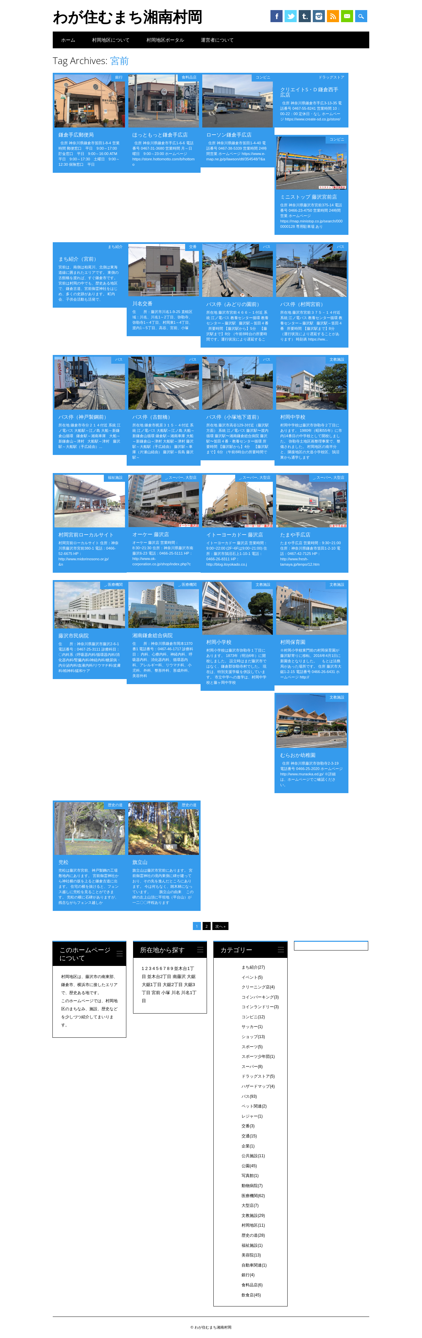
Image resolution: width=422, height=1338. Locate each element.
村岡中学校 (292, 416)
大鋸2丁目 (172, 984)
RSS (333, 16)
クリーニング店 (258, 987)
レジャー (252, 1116)
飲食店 (251, 1295)
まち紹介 (115, 246)
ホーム (68, 40)
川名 (175, 992)
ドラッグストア (331, 77)
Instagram (319, 16)
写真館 (250, 1175)
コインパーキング (260, 997)
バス (266, 246)
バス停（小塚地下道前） (234, 416)
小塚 (165, 992)
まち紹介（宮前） (78, 258)
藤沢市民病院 (73, 635)
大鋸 (191, 976)
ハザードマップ (258, 1086)
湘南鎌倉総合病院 (152, 635)
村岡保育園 (292, 641)
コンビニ (263, 77)
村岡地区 (253, 1225)
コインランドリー (260, 1007)
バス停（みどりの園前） (234, 304)
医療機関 (115, 584)
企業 (248, 1146)
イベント (252, 977)
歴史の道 (115, 804)
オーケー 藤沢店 (150, 534)
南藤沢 (179, 976)
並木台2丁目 (159, 976)
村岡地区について (111, 40)
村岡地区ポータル (165, 40)
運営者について (217, 40)
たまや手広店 (295, 534)
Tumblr (305, 16)
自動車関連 (254, 1265)
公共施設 (253, 1155)
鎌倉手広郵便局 (76, 134)
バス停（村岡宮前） (303, 304)
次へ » (220, 926)
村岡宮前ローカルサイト (86, 534)
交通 (249, 1136)
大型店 (191, 477)
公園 (249, 1166)
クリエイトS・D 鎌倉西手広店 (309, 92)
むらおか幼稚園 (297, 755)
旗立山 (139, 862)
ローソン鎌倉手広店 (229, 134)
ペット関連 (254, 1106)
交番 (193, 246)
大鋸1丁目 (152, 984)
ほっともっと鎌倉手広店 (160, 134)
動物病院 (252, 1185)
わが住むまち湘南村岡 (127, 16)
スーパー (176, 477)
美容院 (251, 1255)
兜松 (63, 862)
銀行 (119, 77)
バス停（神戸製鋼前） (83, 416)
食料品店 (189, 77)
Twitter (291, 16)
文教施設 (337, 359)
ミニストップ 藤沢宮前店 (308, 196)
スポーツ (252, 1046)
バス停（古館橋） (152, 416)
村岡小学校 (218, 641)
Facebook (276, 16)
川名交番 (142, 303)
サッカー (252, 1026)
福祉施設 (115, 477)
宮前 (156, 992)
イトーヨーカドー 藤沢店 (234, 534)
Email (347, 16)
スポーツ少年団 (258, 1056)
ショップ (253, 1036)
